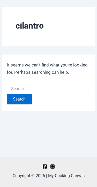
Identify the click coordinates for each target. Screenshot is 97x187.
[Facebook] (44, 166)
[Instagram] (52, 166)
